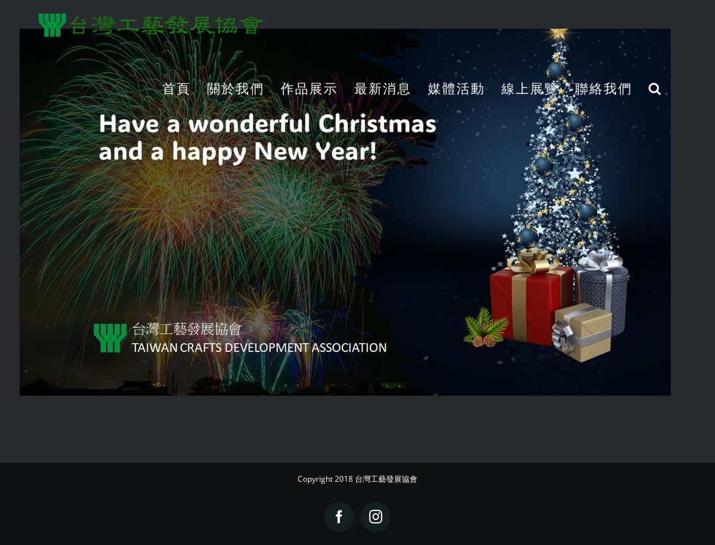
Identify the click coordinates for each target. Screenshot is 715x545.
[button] (655, 88)
